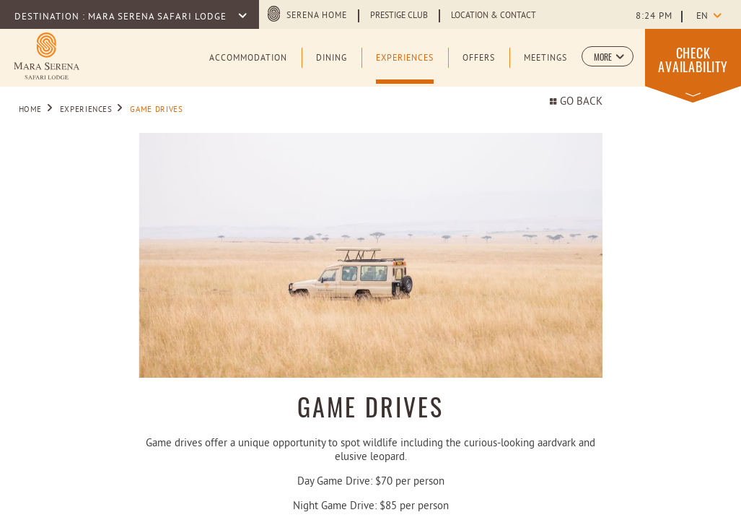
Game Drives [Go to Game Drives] (156, 110)
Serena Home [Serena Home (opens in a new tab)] (316, 16)
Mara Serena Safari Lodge (158, 17)
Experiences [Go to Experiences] (86, 110)
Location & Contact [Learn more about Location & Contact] (493, 16)
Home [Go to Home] (31, 110)
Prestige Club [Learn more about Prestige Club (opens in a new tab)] (399, 16)
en (702, 16)
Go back (576, 102)
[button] (607, 56)
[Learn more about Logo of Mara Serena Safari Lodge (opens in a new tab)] (46, 55)
